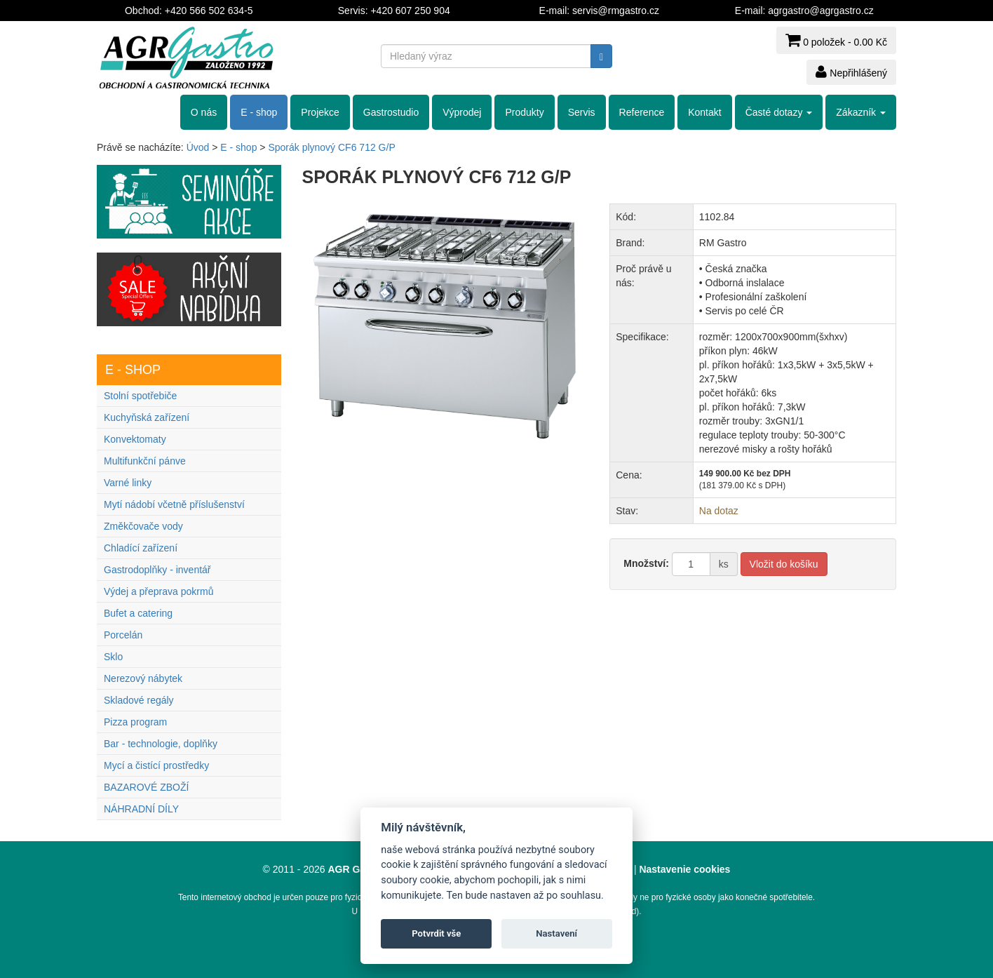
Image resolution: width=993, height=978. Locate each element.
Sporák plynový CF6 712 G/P (331, 147)
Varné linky (127, 482)
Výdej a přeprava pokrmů (158, 591)
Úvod (198, 147)
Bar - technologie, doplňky (160, 743)
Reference (642, 112)
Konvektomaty (135, 439)
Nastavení (556, 933)
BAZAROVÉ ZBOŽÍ (146, 787)
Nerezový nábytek (143, 678)
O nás (204, 112)
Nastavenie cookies (684, 869)
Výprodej (462, 112)
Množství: (646, 563)
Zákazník (861, 112)
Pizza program (135, 722)
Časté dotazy (779, 112)
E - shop (259, 112)
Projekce (320, 112)
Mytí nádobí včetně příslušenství (174, 504)
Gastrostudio (391, 112)
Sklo (113, 656)
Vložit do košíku (784, 564)
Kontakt (704, 112)
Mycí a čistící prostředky (156, 765)
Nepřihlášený (851, 72)
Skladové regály (139, 700)
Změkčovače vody (143, 526)
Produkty (524, 112)
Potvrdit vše (436, 933)
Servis (581, 112)
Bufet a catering (138, 613)
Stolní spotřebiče (140, 395)
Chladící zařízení (140, 548)
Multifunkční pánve (145, 461)
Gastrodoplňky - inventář (157, 569)
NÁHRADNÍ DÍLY (141, 809)
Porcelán (123, 635)
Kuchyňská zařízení (146, 417)
